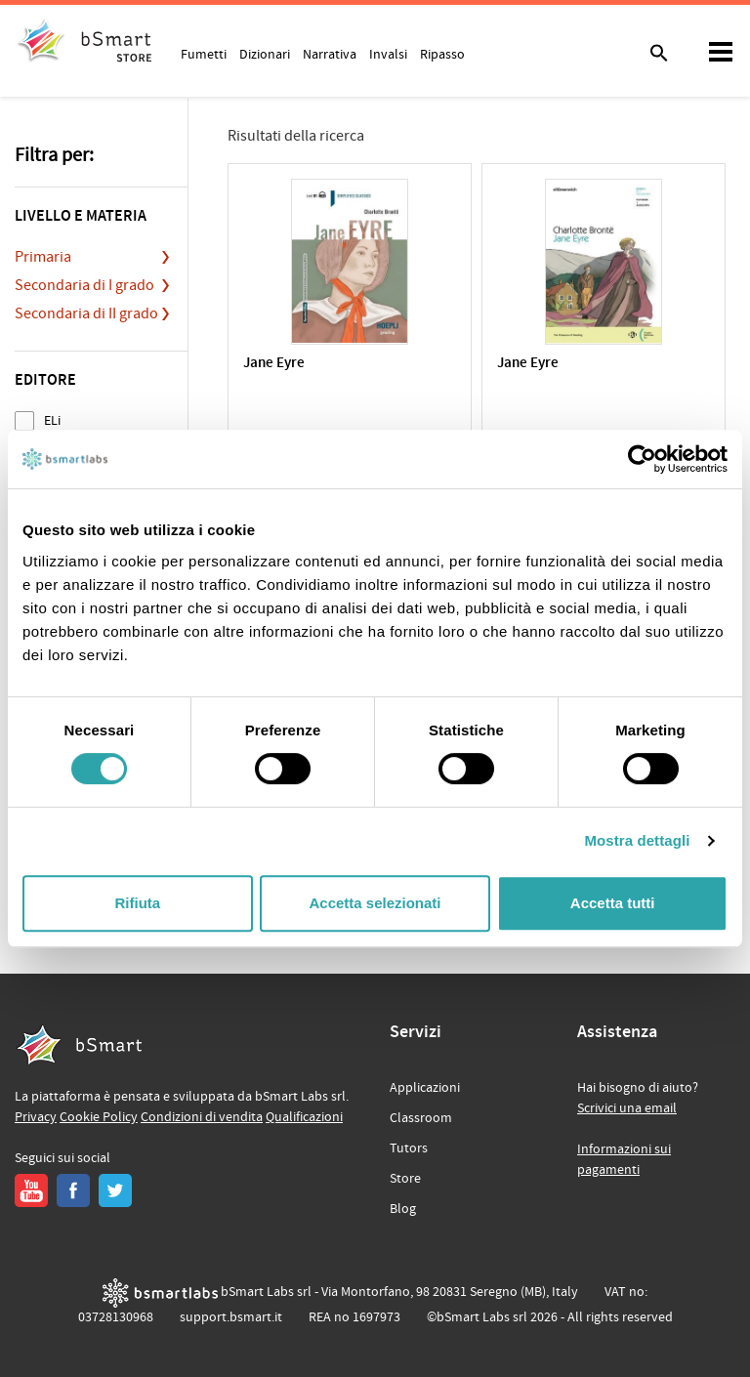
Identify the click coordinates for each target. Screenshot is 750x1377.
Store (405, 1179)
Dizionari (264, 54)
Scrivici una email (627, 1108)
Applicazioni (425, 1088)
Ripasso (442, 54)
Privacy (36, 1117)
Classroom (421, 1118)
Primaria (43, 257)
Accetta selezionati (374, 903)
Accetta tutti (612, 903)
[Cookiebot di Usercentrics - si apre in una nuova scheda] (642, 459)
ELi (52, 420)
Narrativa (329, 54)
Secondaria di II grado (86, 313)
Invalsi (388, 54)
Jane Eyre (274, 364)
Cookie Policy (99, 1117)
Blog (403, 1209)
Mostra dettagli (636, 840)
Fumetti (204, 54)
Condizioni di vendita (202, 1117)
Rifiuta (137, 903)
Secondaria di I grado (84, 285)
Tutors (409, 1148)
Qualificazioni (304, 1117)
